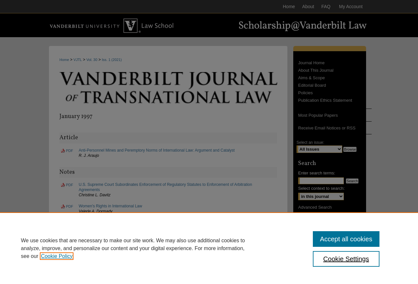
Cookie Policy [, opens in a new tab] (56, 256)
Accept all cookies (346, 239)
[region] (209, 248)
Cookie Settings (346, 258)
